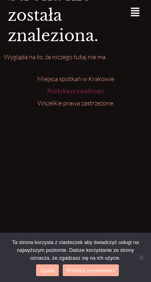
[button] (135, 12)
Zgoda (47, 270)
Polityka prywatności (75, 91)
